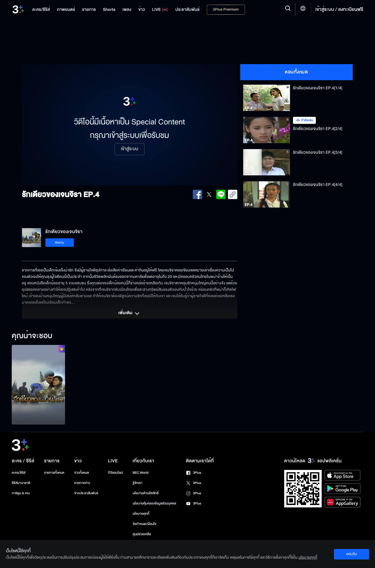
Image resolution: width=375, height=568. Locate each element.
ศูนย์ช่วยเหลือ (142, 534)
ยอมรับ (351, 554)
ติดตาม (59, 242)
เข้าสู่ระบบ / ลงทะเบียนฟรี (339, 9)
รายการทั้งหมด (54, 472)
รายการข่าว (82, 483)
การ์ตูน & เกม (21, 493)
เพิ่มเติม (129, 313)
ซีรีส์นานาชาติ (21, 483)
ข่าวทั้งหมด (81, 472)
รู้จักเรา (137, 483)
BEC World (141, 472)
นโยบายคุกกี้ (141, 513)
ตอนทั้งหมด (296, 72)
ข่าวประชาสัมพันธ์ (86, 493)
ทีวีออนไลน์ (115, 472)
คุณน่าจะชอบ (32, 336)
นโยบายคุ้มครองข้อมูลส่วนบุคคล (154, 503)
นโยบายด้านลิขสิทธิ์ (146, 493)
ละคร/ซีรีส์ (18, 472)
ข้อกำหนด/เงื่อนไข (144, 524)
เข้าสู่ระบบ (129, 149)
